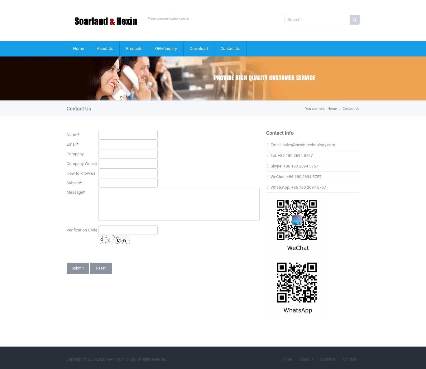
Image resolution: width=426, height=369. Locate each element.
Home (78, 48)
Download (199, 48)
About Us (105, 48)
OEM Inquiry (166, 48)
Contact (349, 359)
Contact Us (231, 48)
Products (134, 48)
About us (305, 359)
